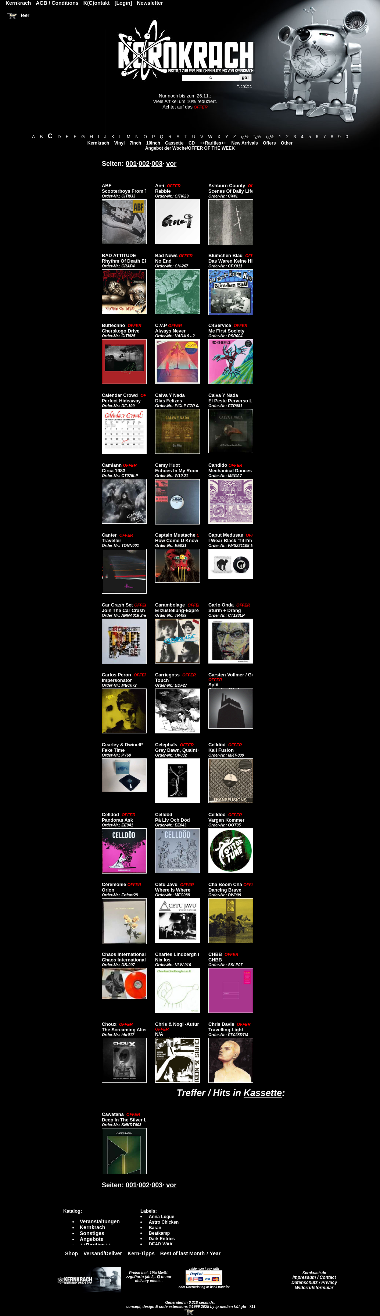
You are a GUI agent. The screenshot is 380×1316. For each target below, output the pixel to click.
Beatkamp (159, 1233)
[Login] (123, 3)
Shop (71, 1253)
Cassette (174, 143)
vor (171, 163)
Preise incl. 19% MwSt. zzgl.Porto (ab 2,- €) (147, 1275)
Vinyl (119, 143)
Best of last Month (182, 1253)
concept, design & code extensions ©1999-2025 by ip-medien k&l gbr (187, 1307)
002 (144, 163)
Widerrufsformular (314, 1287)
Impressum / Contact (314, 1277)
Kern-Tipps (141, 1253)
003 (156, 163)
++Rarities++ (213, 143)
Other (287, 143)
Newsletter (150, 3)
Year (215, 1253)
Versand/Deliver (102, 1253)
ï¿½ (244, 136)
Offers (269, 143)
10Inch (153, 143)
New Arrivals (244, 143)
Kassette (263, 1093)
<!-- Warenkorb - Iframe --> (190, 1312)
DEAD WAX (161, 1244)
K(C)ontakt (96, 3)
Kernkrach (98, 143)
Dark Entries (162, 1238)
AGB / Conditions (57, 3)
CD (192, 143)
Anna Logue (161, 1216)
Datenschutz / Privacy (314, 1282)
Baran (155, 1227)
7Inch (135, 143)
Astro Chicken (164, 1222)
